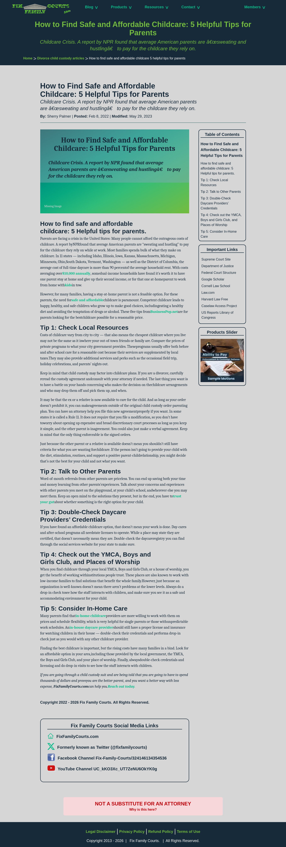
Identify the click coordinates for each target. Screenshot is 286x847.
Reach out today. (121, 686)
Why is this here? (143, 809)
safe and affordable (87, 300)
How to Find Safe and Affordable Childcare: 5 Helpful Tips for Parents (222, 150)
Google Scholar (212, 279)
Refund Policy (160, 832)
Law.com (207, 292)
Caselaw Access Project (219, 306)
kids (68, 285)
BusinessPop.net (164, 312)
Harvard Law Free (214, 299)
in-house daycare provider (91, 627)
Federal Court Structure (218, 272)
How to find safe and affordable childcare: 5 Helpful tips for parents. (218, 168)
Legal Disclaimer (101, 832)
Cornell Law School (215, 286)
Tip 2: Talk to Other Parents (221, 191)
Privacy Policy (132, 832)
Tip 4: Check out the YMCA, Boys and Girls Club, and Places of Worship (221, 220)
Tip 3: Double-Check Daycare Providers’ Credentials (216, 203)
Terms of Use (188, 832)
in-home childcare (90, 616)
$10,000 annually (76, 273)
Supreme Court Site (216, 259)
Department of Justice (217, 266)
